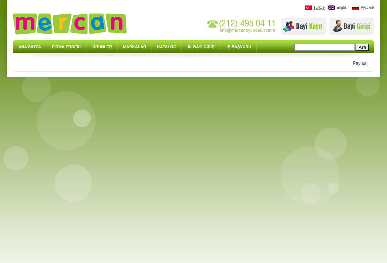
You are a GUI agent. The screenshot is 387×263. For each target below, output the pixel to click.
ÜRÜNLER (102, 47)
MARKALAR (134, 47)
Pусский (363, 7)
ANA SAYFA (29, 47)
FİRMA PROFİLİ (66, 47)
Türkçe (315, 7)
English (338, 7)
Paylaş (359, 63)
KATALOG (166, 47)
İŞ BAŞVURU (238, 47)
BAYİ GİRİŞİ (201, 47)
